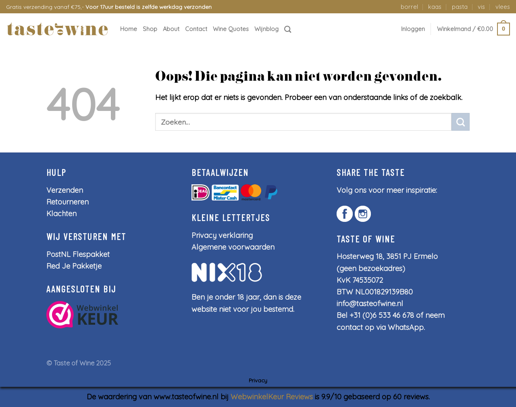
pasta (460, 6)
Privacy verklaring (222, 235)
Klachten (61, 213)
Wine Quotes (231, 29)
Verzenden (64, 190)
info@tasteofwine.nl (370, 303)
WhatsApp (406, 327)
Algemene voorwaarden (233, 247)
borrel (409, 6)
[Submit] (461, 122)
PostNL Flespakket (78, 254)
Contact (196, 29)
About (171, 29)
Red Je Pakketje (74, 266)
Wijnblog (266, 29)
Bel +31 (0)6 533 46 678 (375, 315)
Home (128, 29)
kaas (434, 6)
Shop (150, 29)
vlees (502, 6)
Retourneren (67, 202)
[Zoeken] (287, 29)
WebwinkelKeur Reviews (272, 396)
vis (481, 6)
